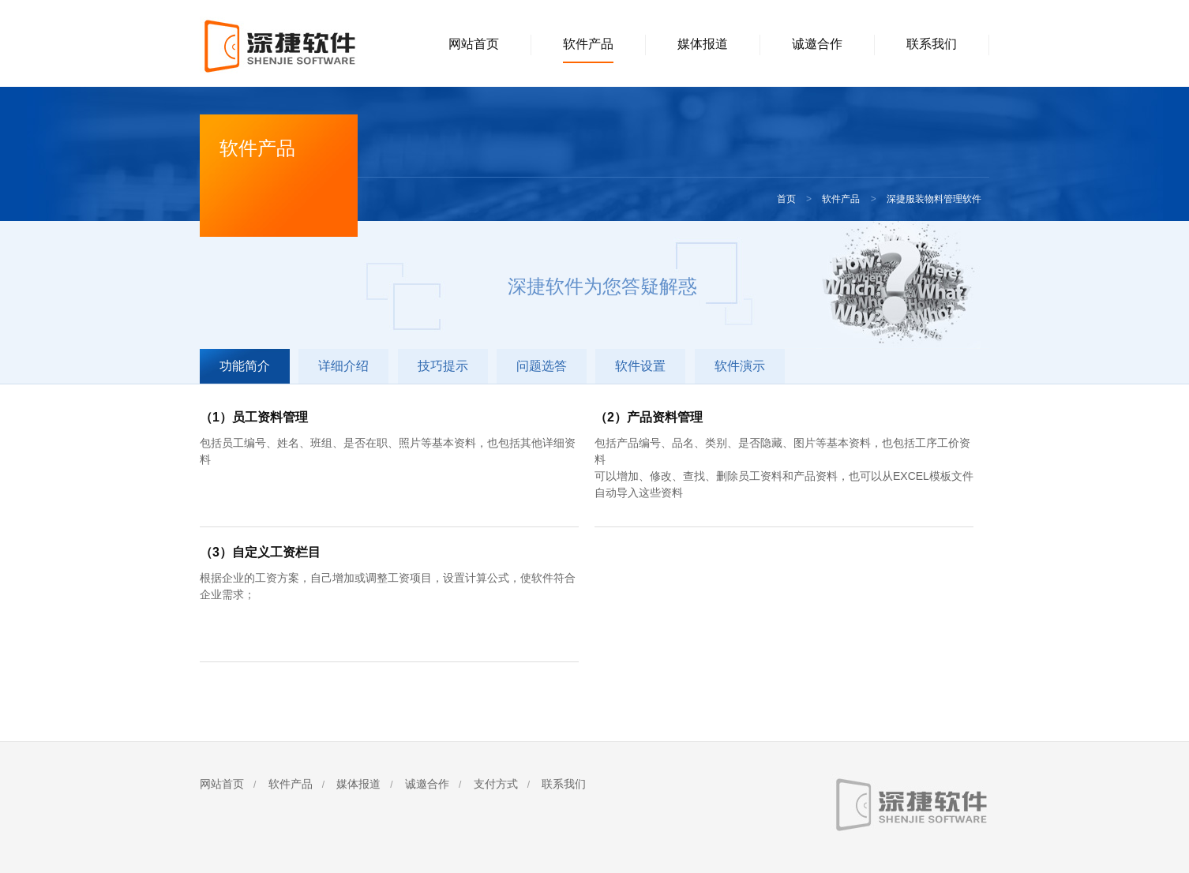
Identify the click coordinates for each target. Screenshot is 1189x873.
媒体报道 (702, 44)
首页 (786, 198)
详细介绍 (343, 366)
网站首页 (473, 44)
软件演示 (740, 366)
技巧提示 (443, 366)
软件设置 (640, 366)
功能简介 (244, 366)
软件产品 (588, 44)
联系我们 (931, 44)
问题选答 (541, 366)
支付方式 (496, 783)
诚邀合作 (817, 44)
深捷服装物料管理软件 (934, 198)
